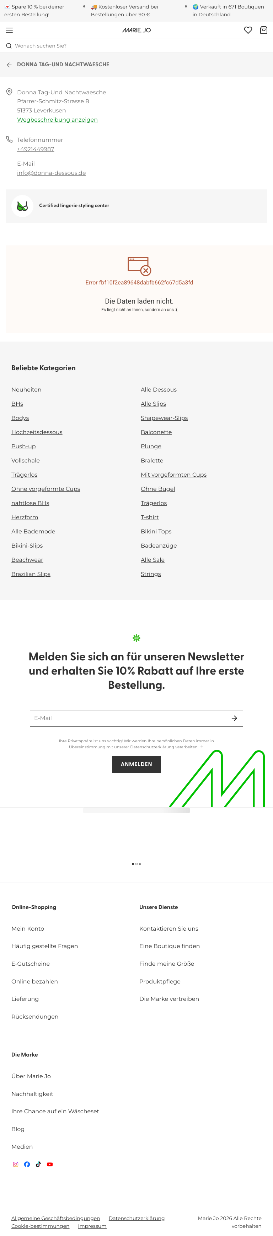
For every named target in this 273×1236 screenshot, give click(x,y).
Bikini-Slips (27, 546)
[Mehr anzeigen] (201, 747)
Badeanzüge (159, 546)
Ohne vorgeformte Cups (45, 489)
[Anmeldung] (248, 30)
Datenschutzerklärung (152, 746)
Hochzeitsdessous (37, 432)
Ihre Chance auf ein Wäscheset (55, 1111)
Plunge (151, 446)
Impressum (92, 1226)
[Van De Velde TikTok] (38, 1166)
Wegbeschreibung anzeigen (57, 120)
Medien (22, 1147)
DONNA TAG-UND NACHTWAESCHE (57, 64)
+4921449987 (35, 149)
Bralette (152, 461)
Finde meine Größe (166, 964)
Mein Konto (27, 929)
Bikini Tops (156, 531)
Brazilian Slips (30, 574)
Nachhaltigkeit (32, 1094)
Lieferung (25, 999)
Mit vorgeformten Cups (174, 475)
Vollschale (25, 461)
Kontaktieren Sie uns (168, 929)
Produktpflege (160, 982)
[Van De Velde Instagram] (15, 1166)
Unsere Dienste (158, 907)
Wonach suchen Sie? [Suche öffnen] (36, 46)
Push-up (23, 446)
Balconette (156, 432)
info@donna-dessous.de (51, 173)
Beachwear (27, 560)
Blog (18, 1129)
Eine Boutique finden (169, 946)
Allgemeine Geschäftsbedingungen (55, 1218)
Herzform (24, 517)
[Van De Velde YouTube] (50, 1166)
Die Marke (24, 1055)
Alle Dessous (159, 390)
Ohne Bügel (158, 489)
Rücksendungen (35, 1017)
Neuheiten (26, 390)
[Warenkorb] (264, 30)
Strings (151, 574)
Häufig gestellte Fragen (44, 946)
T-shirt (150, 517)
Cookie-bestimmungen (40, 1226)
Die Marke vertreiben (169, 999)
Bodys (20, 418)
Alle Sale (153, 560)
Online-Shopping (33, 907)
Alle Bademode (33, 531)
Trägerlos (24, 475)
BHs (17, 404)
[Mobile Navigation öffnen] (9, 30)
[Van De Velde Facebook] (27, 1166)
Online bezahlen (34, 982)
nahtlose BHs (30, 503)
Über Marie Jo (31, 1076)
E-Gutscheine (30, 964)
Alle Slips (153, 404)
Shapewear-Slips (164, 418)
